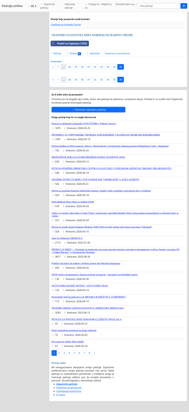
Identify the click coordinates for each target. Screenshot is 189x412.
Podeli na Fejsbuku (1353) (69, 43)
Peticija (57, 53)
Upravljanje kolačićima (68, 391)
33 (101, 66)
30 (82, 66)
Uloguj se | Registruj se (98, 6)
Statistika (93, 53)
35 (114, 66)
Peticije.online (12, 6)
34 (107, 66)
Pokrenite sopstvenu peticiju (88, 109)
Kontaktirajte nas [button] (125, 4)
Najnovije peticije (70, 6)
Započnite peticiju (47, 6)
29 (76, 66)
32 (95, 66)
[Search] (159, 6)
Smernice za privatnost (117, 53)
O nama (60, 394)
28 (69, 66)
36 (120, 66)
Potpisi (73, 53)
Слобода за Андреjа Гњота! (66, 24)
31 (88, 66)
